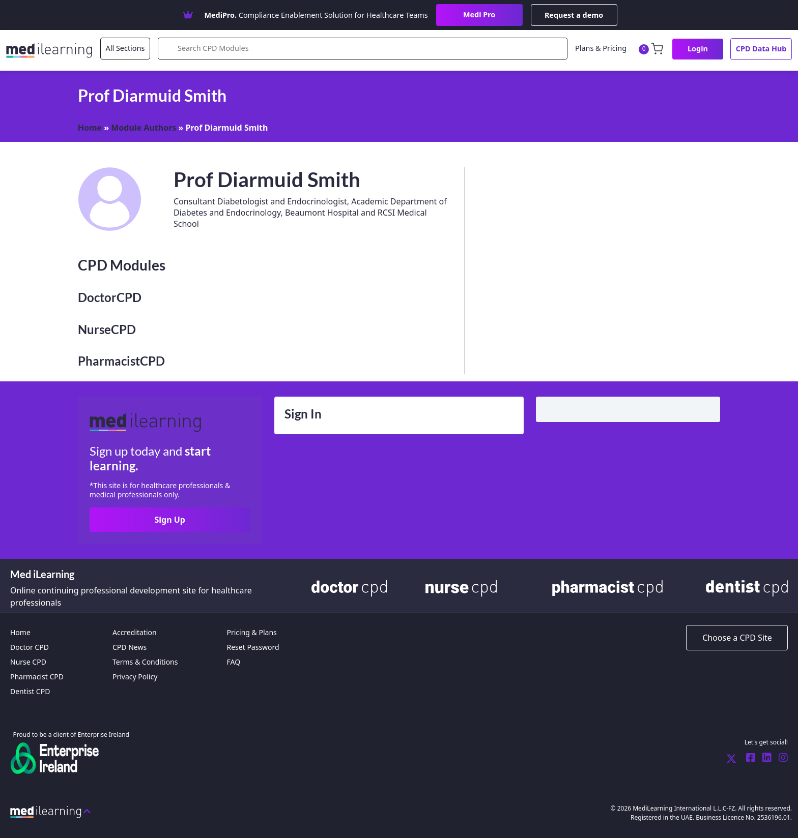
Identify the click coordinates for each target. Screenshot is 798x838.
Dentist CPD (30, 691)
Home (90, 127)
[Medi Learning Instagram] (781, 758)
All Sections (125, 48)
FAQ (233, 662)
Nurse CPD (28, 662)
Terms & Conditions (145, 662)
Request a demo (574, 15)
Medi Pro (479, 14)
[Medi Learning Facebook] (748, 758)
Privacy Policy (134, 676)
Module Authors (143, 127)
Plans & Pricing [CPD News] (600, 48)
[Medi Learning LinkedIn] (764, 758)
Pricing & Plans (251, 632)
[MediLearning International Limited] (53, 49)
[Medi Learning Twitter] (731, 758)
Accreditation (134, 632)
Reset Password (252, 647)
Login (698, 48)
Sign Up (169, 519)
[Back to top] (50, 811)
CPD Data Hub (761, 48)
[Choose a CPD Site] (737, 637)
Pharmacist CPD (37, 676)
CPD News (129, 647)
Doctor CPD (29, 647)
